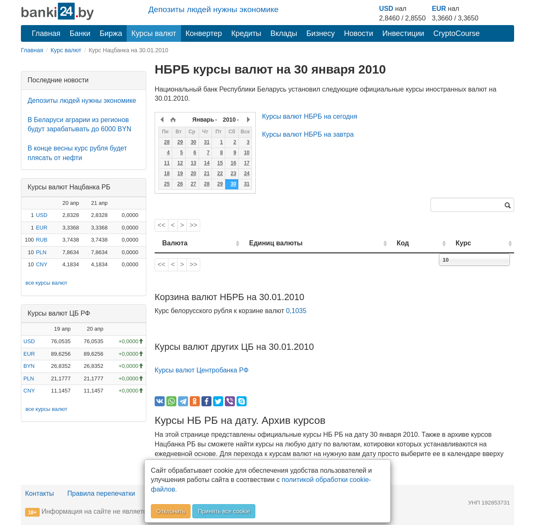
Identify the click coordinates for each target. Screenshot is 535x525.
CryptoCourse (456, 33)
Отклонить (170, 511)
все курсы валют (46, 283)
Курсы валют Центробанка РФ (202, 370)
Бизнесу (320, 33)
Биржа (110, 33)
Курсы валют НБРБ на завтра (308, 134)
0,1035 (296, 310)
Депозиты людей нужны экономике (213, 9)
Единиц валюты (276, 243)
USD (386, 8)
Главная (46, 33)
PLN (41, 252)
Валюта (175, 243)
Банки (80, 33)
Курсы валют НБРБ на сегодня (309, 116)
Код (403, 243)
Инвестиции (403, 33)
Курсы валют (153, 33)
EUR (439, 8)
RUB (41, 240)
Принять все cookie (224, 511)
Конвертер (204, 33)
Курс (463, 243)
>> (193, 225)
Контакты (39, 493)
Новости (358, 33)
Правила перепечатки (101, 493)
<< (162, 225)
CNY (41, 264)
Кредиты (246, 33)
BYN (29, 366)
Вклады (283, 33)
